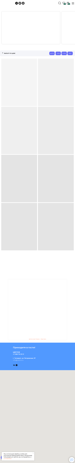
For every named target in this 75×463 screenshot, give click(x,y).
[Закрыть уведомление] (33, 453)
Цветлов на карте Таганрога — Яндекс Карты (37, 339)
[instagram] (17, 365)
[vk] (14, 365)
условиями (7, 458)
